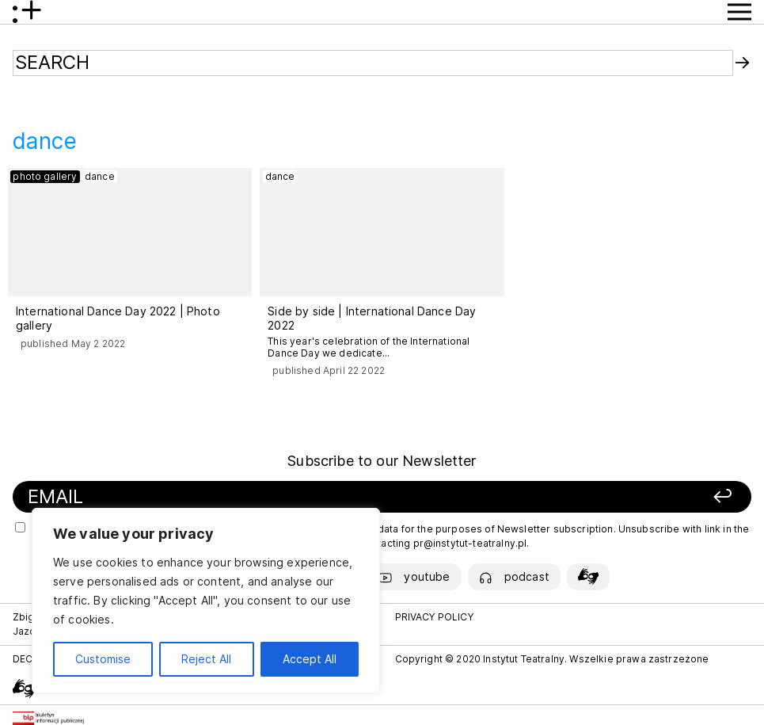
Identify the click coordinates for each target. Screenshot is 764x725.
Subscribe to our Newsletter (381, 460)
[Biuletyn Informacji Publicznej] (48, 718)
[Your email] (241, 497)
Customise (103, 659)
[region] (206, 600)
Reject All (206, 659)
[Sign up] (597, 497)
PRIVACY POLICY (434, 617)
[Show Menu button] (739, 12)
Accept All (309, 659)
